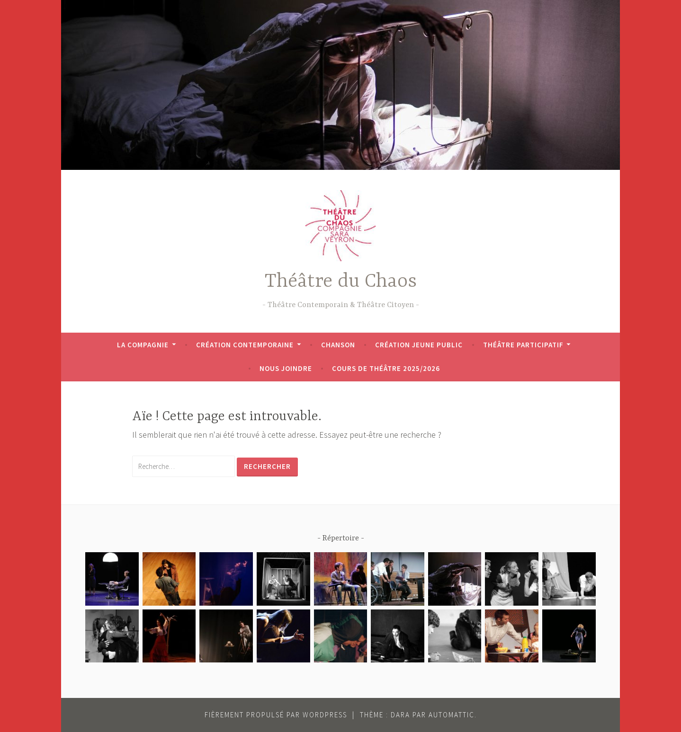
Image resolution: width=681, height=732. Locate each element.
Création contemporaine (245, 344)
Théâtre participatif (523, 344)
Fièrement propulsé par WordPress (276, 714)
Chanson (338, 344)
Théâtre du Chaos (341, 282)
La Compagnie (143, 344)
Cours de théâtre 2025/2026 (386, 368)
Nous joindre (286, 368)
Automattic (452, 714)
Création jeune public (419, 344)
